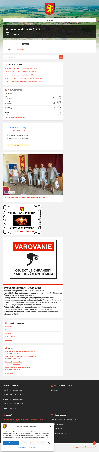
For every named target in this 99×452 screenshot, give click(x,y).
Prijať (10, 443)
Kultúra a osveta (10, 336)
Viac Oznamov (9, 373)
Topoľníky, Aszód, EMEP (18, 130)
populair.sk (18, 145)
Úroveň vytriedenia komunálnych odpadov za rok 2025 (21, 71)
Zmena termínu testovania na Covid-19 (17, 367)
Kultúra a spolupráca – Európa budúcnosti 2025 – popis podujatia (24, 78)
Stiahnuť (25, 44)
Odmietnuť (27, 443)
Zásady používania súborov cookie (26, 447)
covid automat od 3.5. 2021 (13, 44)
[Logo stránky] (50, 14)
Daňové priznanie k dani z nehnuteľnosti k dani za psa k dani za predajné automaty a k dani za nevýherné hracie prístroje (23, 420)
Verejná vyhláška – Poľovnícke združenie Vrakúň (19, 75)
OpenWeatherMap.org (18, 117)
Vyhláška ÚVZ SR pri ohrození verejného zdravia (20, 351)
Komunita (8, 330)
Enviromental (9, 326)
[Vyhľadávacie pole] (28, 57)
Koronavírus (20, 49)
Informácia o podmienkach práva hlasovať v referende (21, 68)
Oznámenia (15, 34)
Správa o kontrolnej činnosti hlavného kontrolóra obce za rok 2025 (25, 82)
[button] (51, 427)
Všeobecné (8, 340)
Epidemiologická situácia (13, 362)
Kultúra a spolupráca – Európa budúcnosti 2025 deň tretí (25, 198)
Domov (8, 34)
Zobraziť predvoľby (44, 443)
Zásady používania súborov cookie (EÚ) (84, 447)
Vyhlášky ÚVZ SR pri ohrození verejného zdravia (20, 357)
